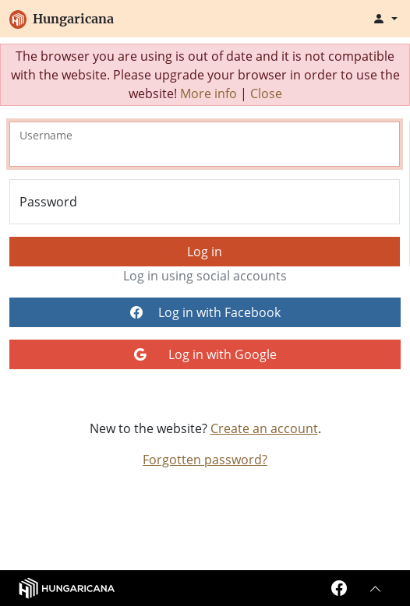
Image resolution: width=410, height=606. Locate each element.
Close (266, 93)
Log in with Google (205, 354)
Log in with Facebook (205, 312)
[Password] (204, 201)
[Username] (204, 144)
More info (208, 93)
